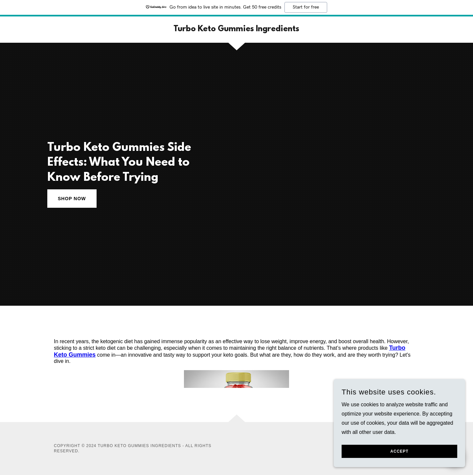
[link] (236, 29)
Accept (399, 456)
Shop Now (72, 198)
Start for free (306, 7)
